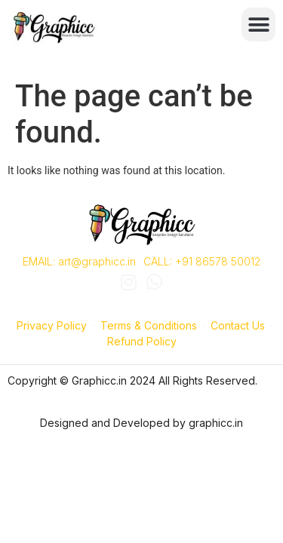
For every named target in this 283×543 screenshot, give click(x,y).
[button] (258, 24)
